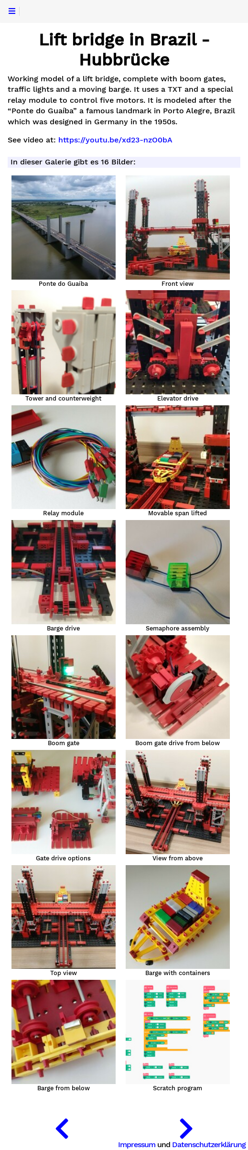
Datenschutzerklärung (209, 1144)
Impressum (136, 1144)
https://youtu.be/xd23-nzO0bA (115, 140)
